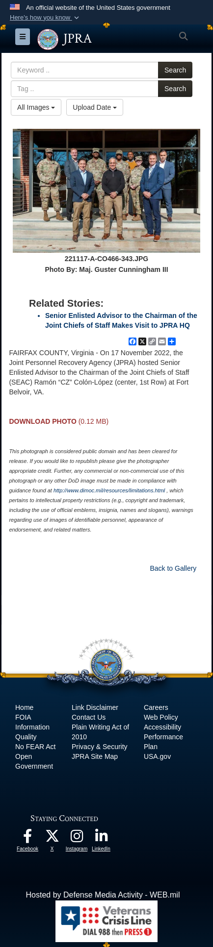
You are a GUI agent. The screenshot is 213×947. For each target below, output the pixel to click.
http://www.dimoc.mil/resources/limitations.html (109, 490)
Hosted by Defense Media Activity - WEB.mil (103, 895)
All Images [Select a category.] (36, 107)
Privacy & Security (100, 747)
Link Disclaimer (95, 707)
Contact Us (89, 717)
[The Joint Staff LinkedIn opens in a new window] (101, 838)
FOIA (23, 717)
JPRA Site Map (95, 756)
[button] (45, 18)
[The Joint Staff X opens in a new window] (52, 838)
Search (175, 70)
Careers (156, 707)
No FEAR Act (35, 747)
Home (24, 707)
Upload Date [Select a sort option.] (95, 107)
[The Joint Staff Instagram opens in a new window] (76, 838)
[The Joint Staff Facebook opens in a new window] (27, 838)
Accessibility (162, 727)
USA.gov (157, 756)
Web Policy (161, 717)
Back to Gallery (173, 568)
